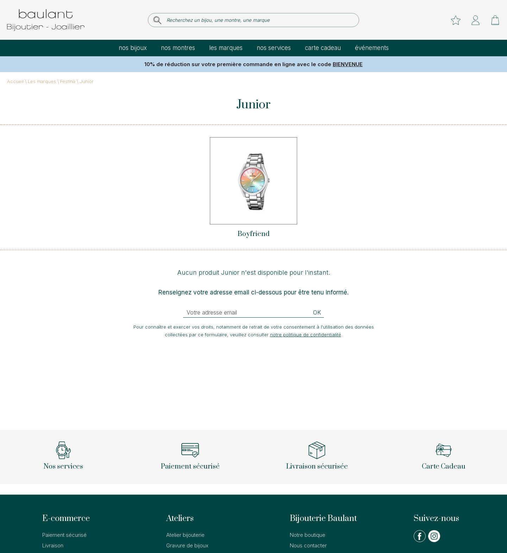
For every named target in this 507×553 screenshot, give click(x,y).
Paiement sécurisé (64, 535)
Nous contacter (308, 545)
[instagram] (434, 541)
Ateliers (180, 518)
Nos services (274, 47)
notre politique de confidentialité (305, 334)
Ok (317, 312)
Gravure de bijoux (187, 545)
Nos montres (178, 47)
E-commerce (66, 518)
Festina (67, 81)
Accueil (15, 81)
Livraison (52, 545)
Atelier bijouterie (185, 535)
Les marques (226, 47)
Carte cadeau (323, 47)
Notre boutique (307, 535)
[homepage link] (45, 20)
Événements (372, 47)
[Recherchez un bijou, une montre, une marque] (258, 20)
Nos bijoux (133, 47)
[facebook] (420, 541)
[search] (157, 20)
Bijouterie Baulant (323, 518)
